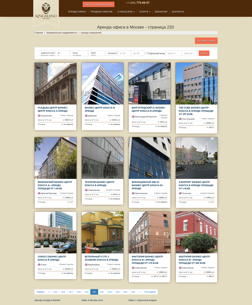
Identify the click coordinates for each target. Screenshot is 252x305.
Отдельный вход (155, 53)
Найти (204, 53)
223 (117, 292)
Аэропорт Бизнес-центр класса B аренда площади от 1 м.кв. (196, 185)
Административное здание (47, 53)
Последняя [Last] (150, 292)
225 (133, 292)
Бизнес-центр (47, 55)
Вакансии (161, 11)
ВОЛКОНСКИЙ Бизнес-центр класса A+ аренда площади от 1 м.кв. (55, 185)
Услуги (144, 11)
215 (55, 292)
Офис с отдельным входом (142, 300)
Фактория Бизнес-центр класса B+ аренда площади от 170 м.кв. (147, 259)
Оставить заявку (206, 40)
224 (125, 292)
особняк (79, 55)
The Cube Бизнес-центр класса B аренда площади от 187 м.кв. (196, 110)
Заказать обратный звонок (98, 4)
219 (86, 292)
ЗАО (97, 55)
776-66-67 (143, 2)
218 (79, 292)
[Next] (139, 292)
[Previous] (49, 292)
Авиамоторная (111, 53)
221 (102, 292)
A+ (62, 53)
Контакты (178, 11)
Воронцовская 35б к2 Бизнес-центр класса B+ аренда (147, 185)
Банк (79, 53)
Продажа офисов (102, 11)
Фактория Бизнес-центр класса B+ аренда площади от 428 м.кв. (194, 259)
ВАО (97, 53)
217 (71, 292)
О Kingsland (126, 11)
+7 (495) (131, 2)
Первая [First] (40, 292)
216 (63, 292)
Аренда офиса (77, 11)
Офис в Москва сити (92, 300)
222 (110, 292)
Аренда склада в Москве (47, 300)
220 (94, 292)
